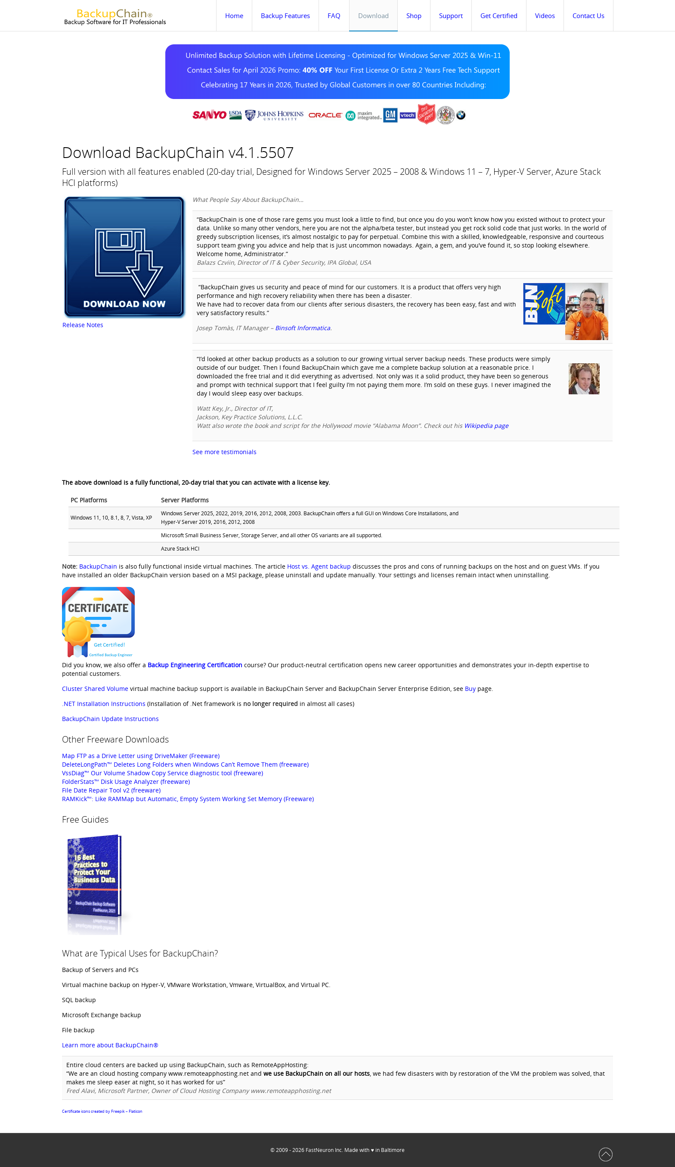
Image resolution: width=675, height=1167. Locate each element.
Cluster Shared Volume (95, 688)
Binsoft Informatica (302, 328)
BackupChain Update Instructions (110, 719)
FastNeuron (320, 1150)
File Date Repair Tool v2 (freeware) (111, 790)
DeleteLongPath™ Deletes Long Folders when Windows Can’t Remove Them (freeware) (185, 764)
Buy (470, 688)
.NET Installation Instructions (104, 704)
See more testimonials (224, 452)
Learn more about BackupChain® (110, 1045)
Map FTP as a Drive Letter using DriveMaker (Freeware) (141, 756)
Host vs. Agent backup (319, 566)
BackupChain (98, 566)
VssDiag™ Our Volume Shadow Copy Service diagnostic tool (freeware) (162, 773)
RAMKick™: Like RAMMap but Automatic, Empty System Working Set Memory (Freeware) (188, 799)
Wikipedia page (486, 425)
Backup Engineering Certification (195, 665)
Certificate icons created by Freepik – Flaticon (102, 1111)
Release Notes (82, 325)
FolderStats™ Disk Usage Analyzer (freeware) (126, 781)
